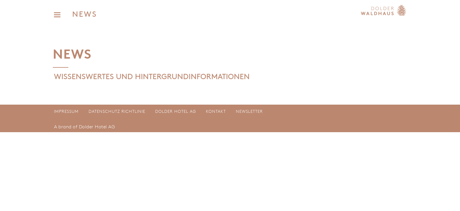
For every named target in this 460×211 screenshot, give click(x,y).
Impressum (66, 111)
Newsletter (249, 111)
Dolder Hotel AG (175, 111)
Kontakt (216, 111)
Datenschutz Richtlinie (117, 111)
